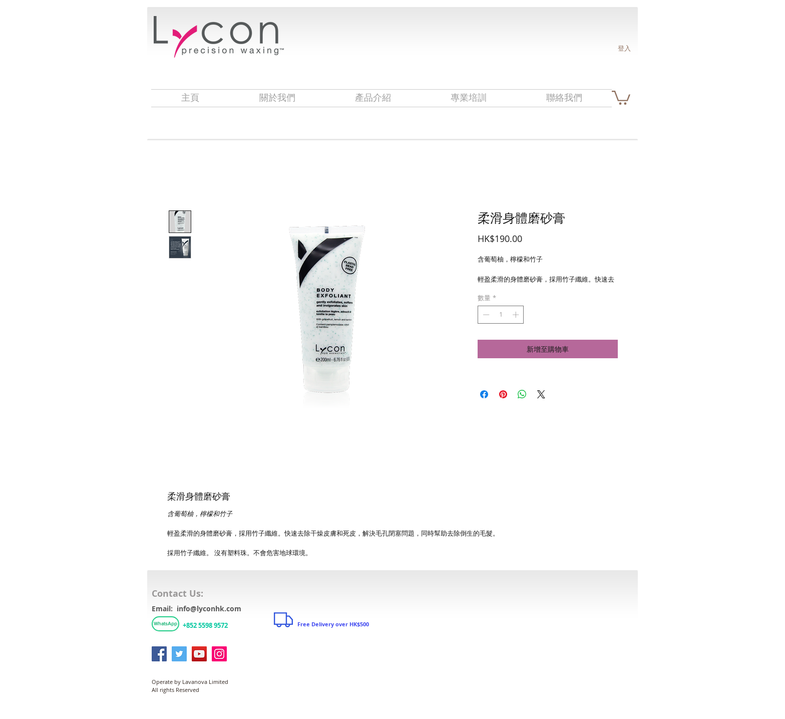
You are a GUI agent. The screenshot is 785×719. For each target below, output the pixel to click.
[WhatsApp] (165, 623)
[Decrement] (485, 314)
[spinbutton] (501, 314)
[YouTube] (199, 653)
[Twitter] (179, 653)
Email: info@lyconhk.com (196, 608)
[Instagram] (219, 653)
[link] (621, 97)
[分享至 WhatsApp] (522, 394)
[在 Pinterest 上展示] (503, 394)
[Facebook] (159, 653)
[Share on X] (541, 394)
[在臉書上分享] (484, 394)
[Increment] (517, 314)
